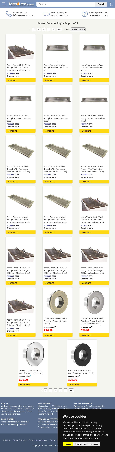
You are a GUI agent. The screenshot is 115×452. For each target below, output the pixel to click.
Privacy (6, 440)
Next (59, 29)
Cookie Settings (19, 440)
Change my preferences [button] (86, 444)
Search (101, 4)
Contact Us (54, 440)
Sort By (68, 29)
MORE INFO (12, 80)
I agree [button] (68, 444)
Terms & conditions (38, 440)
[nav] (78, 30)
